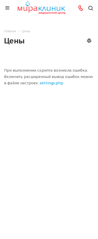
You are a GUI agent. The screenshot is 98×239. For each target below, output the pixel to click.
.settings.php (51, 83)
